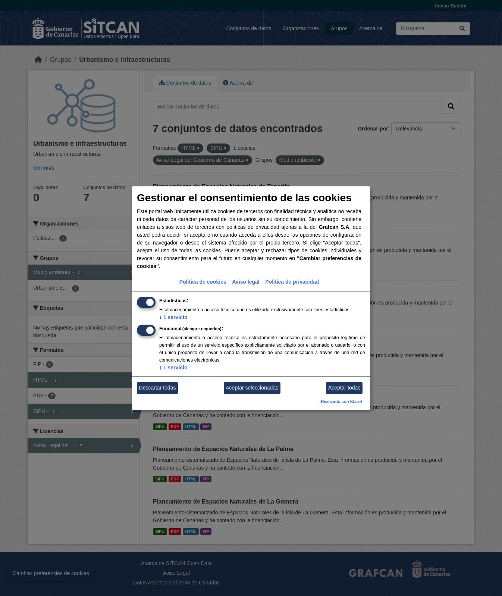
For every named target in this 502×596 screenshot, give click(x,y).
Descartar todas (157, 388)
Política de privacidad (292, 282)
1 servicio (173, 317)
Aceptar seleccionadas (252, 388)
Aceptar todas (344, 388)
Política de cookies (202, 282)
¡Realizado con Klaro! (341, 401)
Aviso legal (245, 282)
